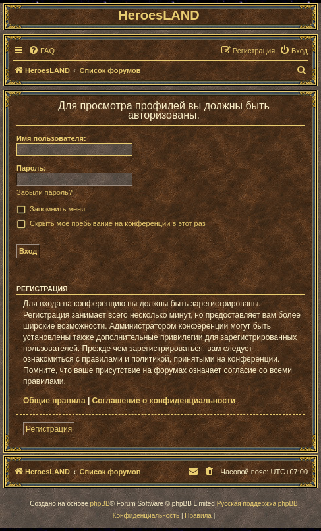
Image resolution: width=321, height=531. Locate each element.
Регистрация (49, 428)
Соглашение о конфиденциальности (164, 400)
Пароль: (31, 168)
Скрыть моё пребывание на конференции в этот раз (118, 223)
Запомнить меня (57, 209)
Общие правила (54, 400)
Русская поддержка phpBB (257, 503)
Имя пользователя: (51, 138)
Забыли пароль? (44, 192)
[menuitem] (41, 51)
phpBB (100, 503)
